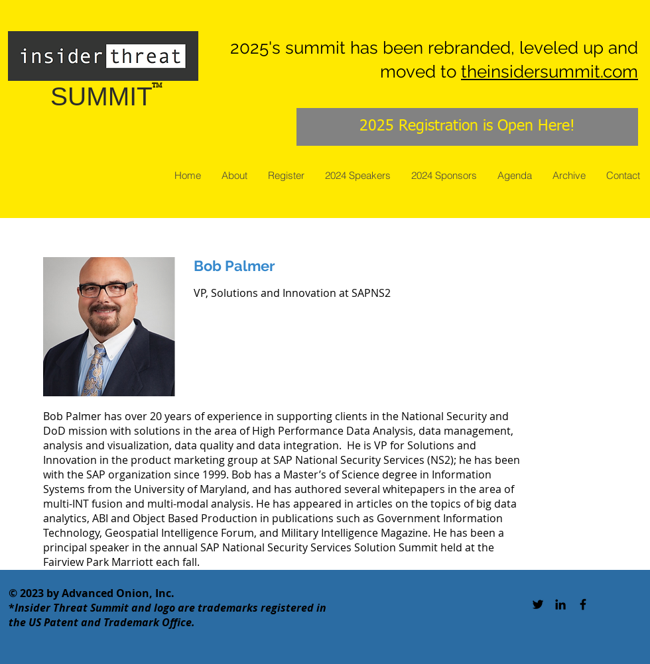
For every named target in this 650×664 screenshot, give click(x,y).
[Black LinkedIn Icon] (560, 604)
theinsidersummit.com (549, 72)
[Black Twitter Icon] (538, 604)
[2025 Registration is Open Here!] (467, 127)
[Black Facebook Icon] (583, 604)
